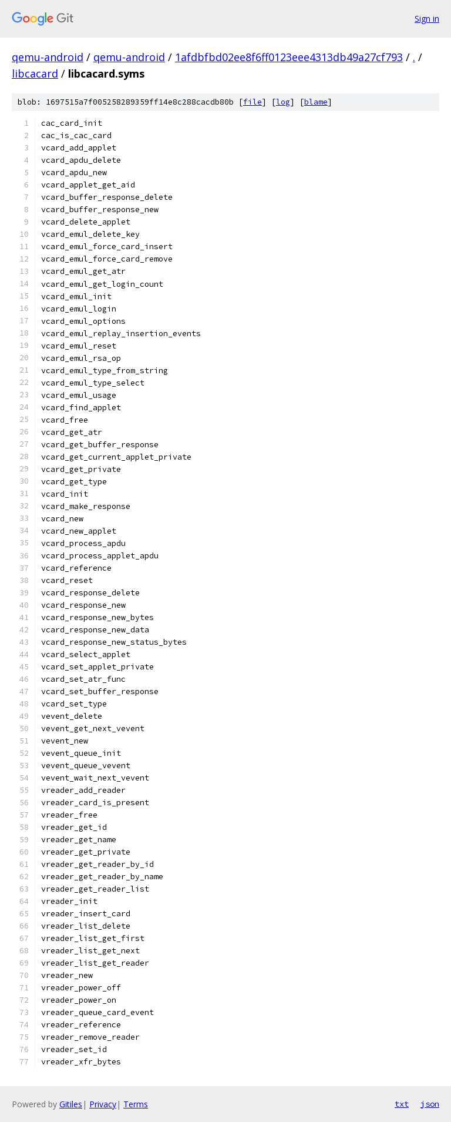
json (429, 1103)
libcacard (35, 73)
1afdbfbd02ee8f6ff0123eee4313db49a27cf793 (289, 57)
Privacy (102, 1104)
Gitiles (70, 1104)
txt (402, 1103)
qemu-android (47, 57)
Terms (135, 1104)
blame (316, 102)
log (283, 102)
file (252, 102)
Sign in (427, 18)
